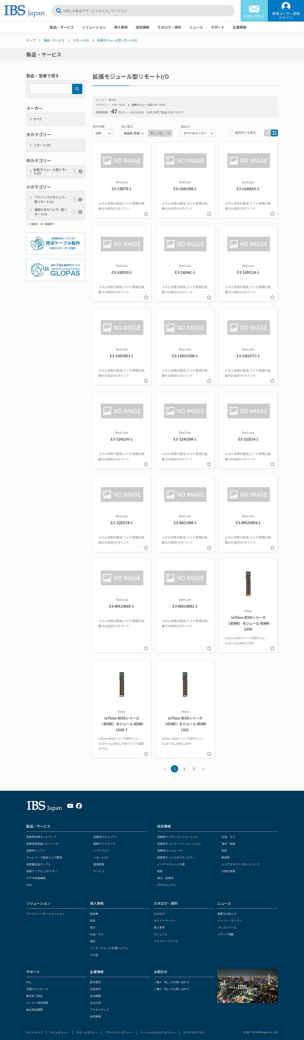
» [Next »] (203, 765)
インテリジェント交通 (171, 860)
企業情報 (239, 27)
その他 (94, 951)
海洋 (92, 938)
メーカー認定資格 (37, 999)
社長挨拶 (95, 985)
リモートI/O (81, 40)
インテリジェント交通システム (109, 944)
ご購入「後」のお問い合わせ (171, 985)
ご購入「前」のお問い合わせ (171, 978)
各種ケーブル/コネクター (41, 867)
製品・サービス (62, 27)
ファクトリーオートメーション (45, 910)
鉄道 (224, 847)
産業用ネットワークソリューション (179, 840)
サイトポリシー (59, 1029)
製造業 (225, 854)
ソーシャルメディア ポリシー (158, 1029)
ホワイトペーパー (165, 917)
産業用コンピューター (171, 847)
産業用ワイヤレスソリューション (177, 833)
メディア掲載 (225, 931)
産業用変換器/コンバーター (43, 840)
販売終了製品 (34, 992)
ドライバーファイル (166, 938)
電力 (92, 924)
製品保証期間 (34, 1006)
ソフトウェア (101, 847)
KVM (29, 881)
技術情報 (142, 27)
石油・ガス (228, 833)
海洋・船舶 (228, 840)
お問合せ (160, 968)
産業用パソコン (36, 847)
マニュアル (160, 931)
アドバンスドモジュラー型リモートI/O (58, 199)
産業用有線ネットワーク (41, 833)
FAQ (28, 978)
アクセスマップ (99, 1006)
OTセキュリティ (167, 881)
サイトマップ (34, 1029)
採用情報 (95, 1013)
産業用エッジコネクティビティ (176, 854)
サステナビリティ (194, 1029)
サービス (98, 867)
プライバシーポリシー (119, 1029)
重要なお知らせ (227, 910)
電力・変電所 (165, 874)
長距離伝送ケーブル (38, 860)
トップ (30, 40)
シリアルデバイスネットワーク (240, 860)
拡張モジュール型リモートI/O (117, 40)
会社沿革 (95, 999)
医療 (160, 867)
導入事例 (121, 27)
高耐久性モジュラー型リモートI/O (58, 211)
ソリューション (94, 27)
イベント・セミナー (229, 917)
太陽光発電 (228, 867)
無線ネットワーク (104, 840)
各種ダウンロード (37, 985)
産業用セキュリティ (105, 833)
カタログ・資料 (169, 27)
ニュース (196, 27)
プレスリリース (226, 924)
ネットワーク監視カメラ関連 (44, 854)
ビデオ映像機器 (36, 874)
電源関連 (98, 860)
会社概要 (95, 992)
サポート (218, 27)
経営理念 (95, 978)
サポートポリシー (87, 1029)
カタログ (159, 910)
